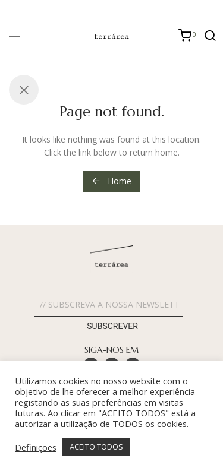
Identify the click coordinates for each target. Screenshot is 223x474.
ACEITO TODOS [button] (96, 446)
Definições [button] (35, 447)
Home (111, 181)
